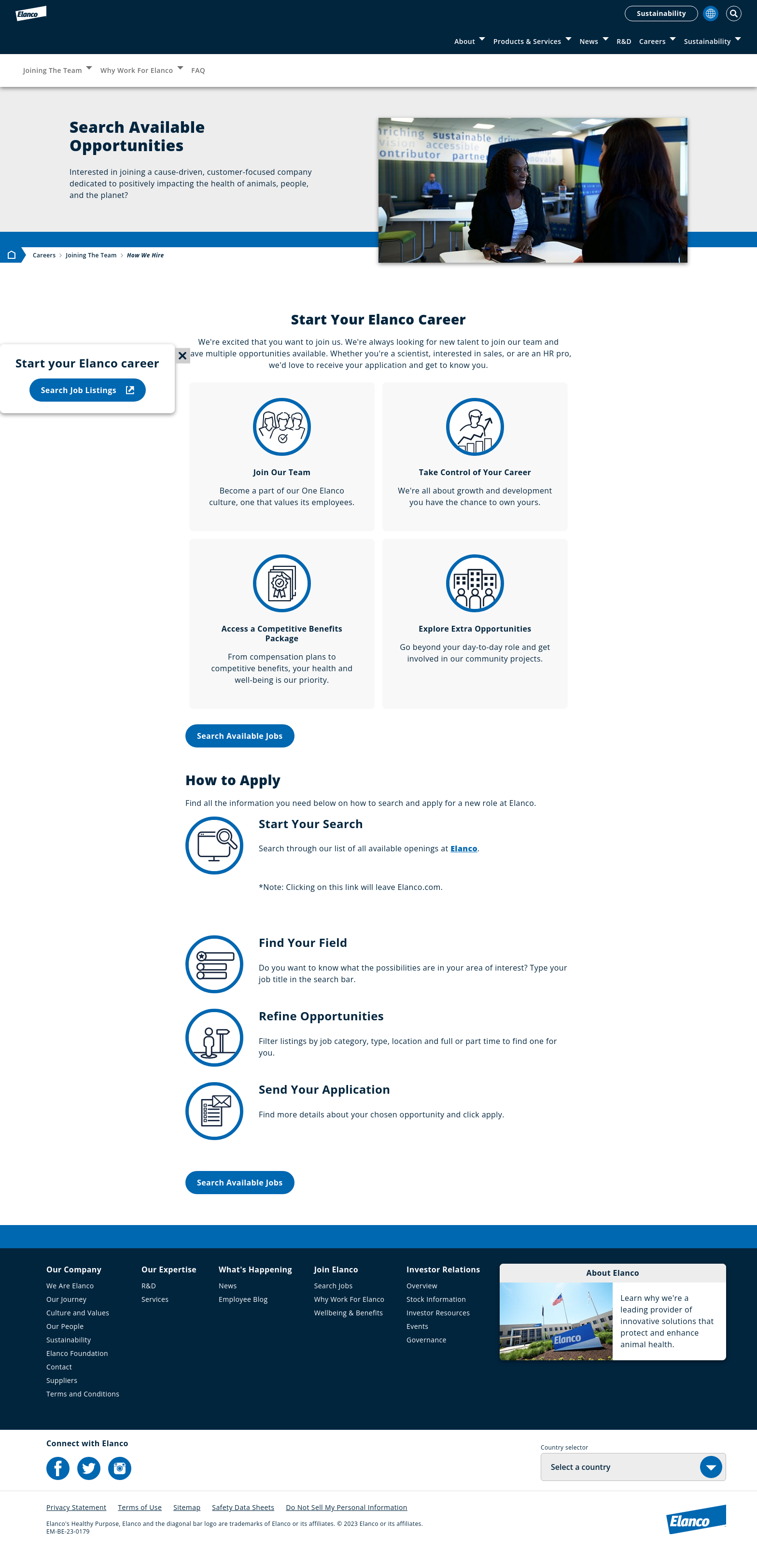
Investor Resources (438, 1312)
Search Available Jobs (240, 736)
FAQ (198, 70)
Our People (65, 1326)
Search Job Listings (87, 389)
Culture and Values (77, 1312)
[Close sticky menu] (182, 356)
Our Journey (66, 1299)
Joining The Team (52, 70)
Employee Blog (243, 1299)
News (588, 41)
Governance (427, 1339)
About (464, 41)
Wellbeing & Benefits (348, 1312)
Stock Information (436, 1299)
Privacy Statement (76, 1507)
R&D (624, 41)
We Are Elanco (70, 1285)
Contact (59, 1366)
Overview (422, 1285)
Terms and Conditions (82, 1393)
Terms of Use (140, 1507)
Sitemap (186, 1507)
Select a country (580, 1467)
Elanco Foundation (77, 1353)
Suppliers (61, 1380)
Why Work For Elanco (136, 70)
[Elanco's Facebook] (58, 1468)
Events (417, 1326)
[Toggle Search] (734, 13)
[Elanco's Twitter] (88, 1468)
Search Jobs (333, 1285)
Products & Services (527, 41)
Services (154, 1299)
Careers (652, 41)
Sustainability (661, 13)
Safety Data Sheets (243, 1507)
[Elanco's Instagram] (119, 1468)
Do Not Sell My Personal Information (346, 1507)
